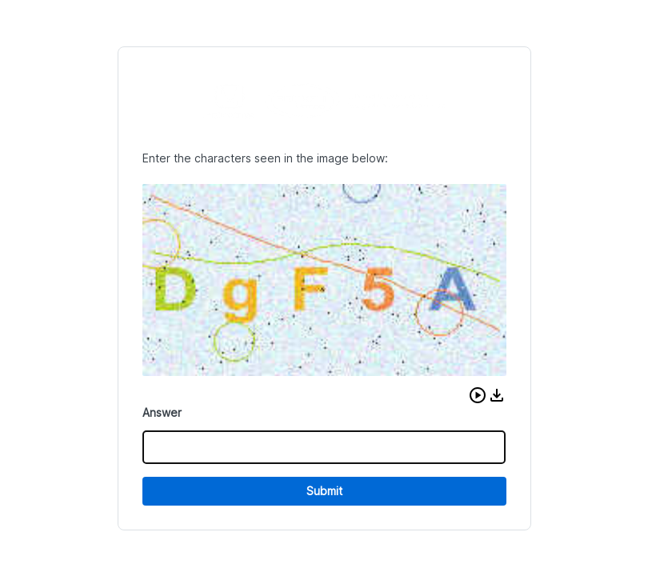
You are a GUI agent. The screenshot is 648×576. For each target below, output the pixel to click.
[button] (477, 395)
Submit (324, 491)
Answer (162, 412)
